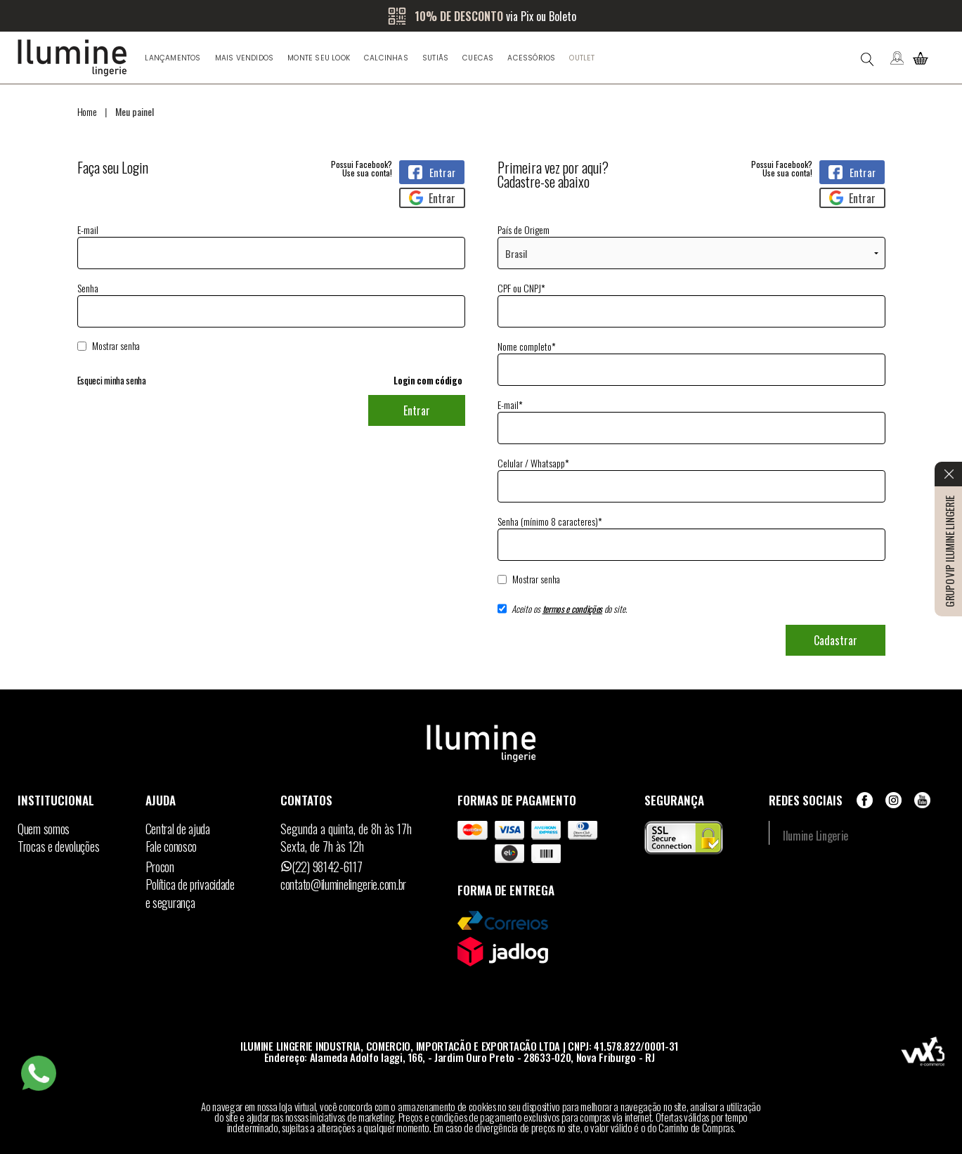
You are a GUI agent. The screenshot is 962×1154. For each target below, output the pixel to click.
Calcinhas (386, 58)
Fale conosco (171, 846)
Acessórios (531, 58)
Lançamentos (172, 58)
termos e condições (572, 609)
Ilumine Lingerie (815, 835)
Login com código (428, 380)
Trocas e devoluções (58, 846)
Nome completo (527, 346)
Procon (159, 866)
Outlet (581, 58)
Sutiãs (435, 58)
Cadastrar (835, 640)
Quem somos (44, 828)
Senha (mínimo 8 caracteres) (550, 521)
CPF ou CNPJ (521, 287)
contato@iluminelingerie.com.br (343, 884)
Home (87, 111)
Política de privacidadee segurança (190, 893)
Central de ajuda (177, 828)
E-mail (271, 245)
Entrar (416, 410)
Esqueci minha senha (111, 380)
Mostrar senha (116, 346)
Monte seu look (318, 58)
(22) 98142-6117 (327, 866)
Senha (271, 317)
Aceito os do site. (563, 613)
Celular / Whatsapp (533, 462)
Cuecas (477, 58)
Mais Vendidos (244, 58)
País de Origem (524, 229)
